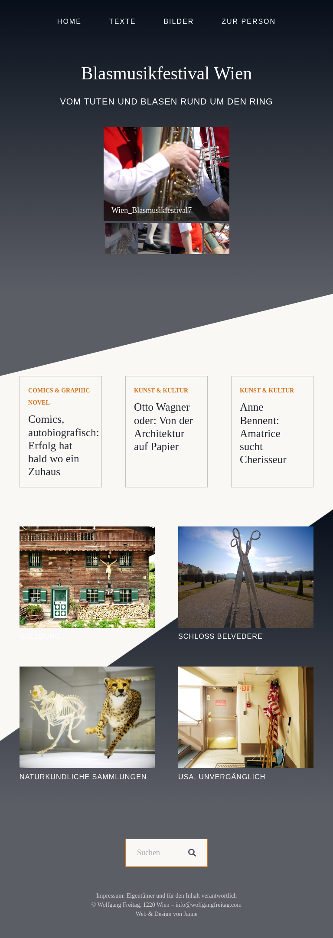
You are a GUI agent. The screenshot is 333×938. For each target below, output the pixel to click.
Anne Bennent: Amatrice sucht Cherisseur (263, 433)
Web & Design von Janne (167, 914)
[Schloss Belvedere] (245, 532)
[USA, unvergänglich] (245, 672)
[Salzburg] (87, 532)
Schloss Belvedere (220, 636)
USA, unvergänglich (222, 777)
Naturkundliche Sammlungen (83, 777)
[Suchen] (166, 853)
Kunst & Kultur (161, 390)
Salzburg (40, 636)
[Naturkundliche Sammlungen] (87, 672)
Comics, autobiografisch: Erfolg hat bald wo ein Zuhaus (63, 445)
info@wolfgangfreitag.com (209, 905)
